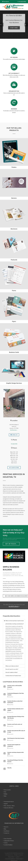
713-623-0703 (22, 1)
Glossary (9, 802)
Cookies (17, 853)
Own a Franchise (7, 835)
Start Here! (14, 27)
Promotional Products (9, 798)
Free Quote (6, 1)
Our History (6, 827)
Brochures (14, 229)
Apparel (6, 800)
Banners (14, 198)
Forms (14, 290)
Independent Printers (9, 837)
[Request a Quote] (14, 67)
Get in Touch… (11, 544)
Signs (5, 792)
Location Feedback (8, 841)
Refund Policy (19, 855)
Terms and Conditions (10, 855)
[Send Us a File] (14, 84)
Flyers (14, 321)
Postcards (14, 260)
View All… (9, 767)
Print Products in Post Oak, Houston (15, 738)
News (13, 802)
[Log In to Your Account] (14, 102)
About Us (6, 823)
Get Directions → (14, 430)
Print (5, 788)
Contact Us (6, 829)
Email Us (14, 434)
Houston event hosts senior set (14, 724)
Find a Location (7, 786)
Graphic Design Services (14, 383)
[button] (2, 24)
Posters (14, 167)
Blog (5, 825)
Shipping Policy (14, 857)
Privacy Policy (11, 853)
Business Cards (14, 352)
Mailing (5, 790)
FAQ (5, 802)
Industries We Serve (8, 804)
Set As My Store (14, 467)
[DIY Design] (14, 51)
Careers (6, 839)
